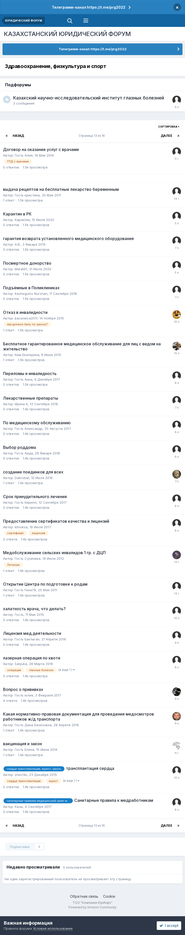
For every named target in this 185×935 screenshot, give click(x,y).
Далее (166, 136)
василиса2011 (26, 318)
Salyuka (21, 664)
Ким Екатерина (27, 355)
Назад (18, 136)
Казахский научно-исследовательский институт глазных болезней (88, 97)
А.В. (17, 244)
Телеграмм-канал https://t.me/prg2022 (88, 7)
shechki (21, 775)
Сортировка (168, 126)
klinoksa (21, 527)
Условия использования (53, 928)
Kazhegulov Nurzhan (31, 294)
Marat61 (21, 269)
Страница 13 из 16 (92, 136)
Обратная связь (84, 896)
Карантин (22, 220)
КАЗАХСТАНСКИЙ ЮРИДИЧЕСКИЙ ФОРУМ (67, 34)
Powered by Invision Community (92, 907)
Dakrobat (22, 478)
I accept (168, 925)
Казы (19, 807)
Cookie (109, 896)
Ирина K (21, 404)
